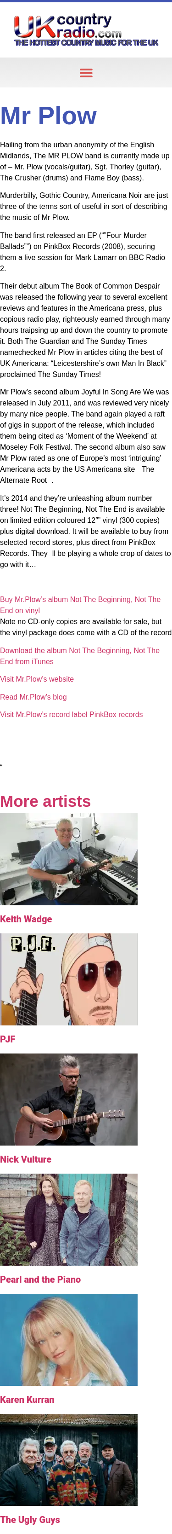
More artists (45, 801)
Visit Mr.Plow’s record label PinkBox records (71, 714)
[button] (86, 72)
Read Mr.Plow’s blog (33, 697)
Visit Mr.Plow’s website (37, 679)
